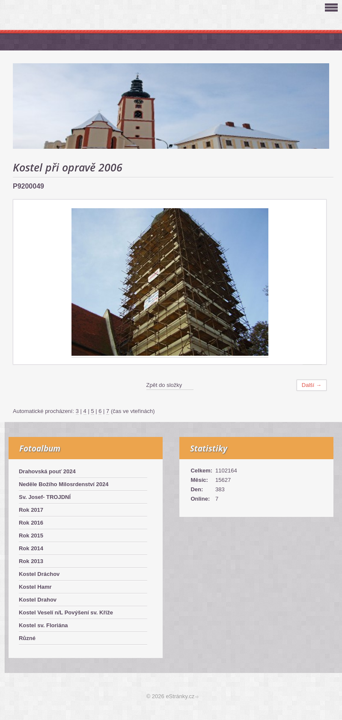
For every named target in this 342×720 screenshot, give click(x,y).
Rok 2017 (31, 510)
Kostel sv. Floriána (43, 625)
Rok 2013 (31, 561)
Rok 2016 (31, 522)
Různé (27, 638)
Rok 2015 (31, 535)
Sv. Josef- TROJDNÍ (45, 497)
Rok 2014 (31, 548)
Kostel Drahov (38, 599)
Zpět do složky (164, 385)
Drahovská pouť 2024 (47, 471)
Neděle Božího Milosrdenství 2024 (64, 484)
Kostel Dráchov (39, 574)
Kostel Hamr (35, 587)
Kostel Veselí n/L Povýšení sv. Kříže (66, 612)
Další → (311, 385)
